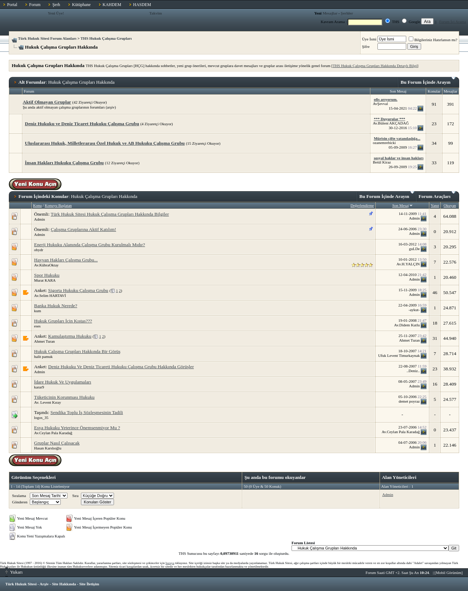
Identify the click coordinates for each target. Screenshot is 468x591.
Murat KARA (45, 280)
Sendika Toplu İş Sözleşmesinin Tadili (86, 412)
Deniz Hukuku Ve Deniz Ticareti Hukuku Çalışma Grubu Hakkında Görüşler (121, 366)
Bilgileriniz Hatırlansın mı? (433, 40)
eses (37, 326)
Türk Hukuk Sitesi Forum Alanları (47, 38)
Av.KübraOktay (46, 265)
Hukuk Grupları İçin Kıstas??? (63, 321)
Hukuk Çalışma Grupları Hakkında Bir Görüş (77, 351)
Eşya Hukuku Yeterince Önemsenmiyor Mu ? (77, 427)
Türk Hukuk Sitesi (21, 584)
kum (37, 311)
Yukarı (14, 572)
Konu (37, 205)
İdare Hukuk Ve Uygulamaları (62, 382)
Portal (12, 4)
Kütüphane (81, 4)
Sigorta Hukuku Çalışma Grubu (78, 290)
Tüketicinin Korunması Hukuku (64, 397)
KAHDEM (112, 4)
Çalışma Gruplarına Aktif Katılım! (83, 229)
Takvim (155, 13)
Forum (34, 4)
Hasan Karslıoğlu (47, 448)
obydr (38, 250)
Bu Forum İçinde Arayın (428, 81)
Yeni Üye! (56, 13)
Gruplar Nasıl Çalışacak (57, 443)
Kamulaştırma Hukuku (70, 336)
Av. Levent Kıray (47, 402)
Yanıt (435, 205)
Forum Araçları (437, 195)
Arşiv (44, 584)
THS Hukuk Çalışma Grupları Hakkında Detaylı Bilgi (375, 65)
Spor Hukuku (46, 275)
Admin (39, 219)
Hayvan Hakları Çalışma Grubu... (66, 260)
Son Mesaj (400, 205)
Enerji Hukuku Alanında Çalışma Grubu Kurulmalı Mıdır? (89, 244)
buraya (169, 563)
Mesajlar (329, 13)
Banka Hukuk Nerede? (55, 305)
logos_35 (41, 417)
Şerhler (347, 13)
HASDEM (142, 4)
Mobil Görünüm (449, 572)
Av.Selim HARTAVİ (50, 295)
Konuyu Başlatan (58, 205)
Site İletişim (89, 584)
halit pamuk (43, 356)
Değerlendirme (362, 205)
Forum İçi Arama (452, 22)
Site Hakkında (64, 584)
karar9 (39, 387)
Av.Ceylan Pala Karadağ (53, 433)
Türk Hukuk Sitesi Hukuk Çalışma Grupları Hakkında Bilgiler (110, 214)
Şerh (56, 4)
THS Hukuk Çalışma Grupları (106, 38)
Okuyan (449, 205)
